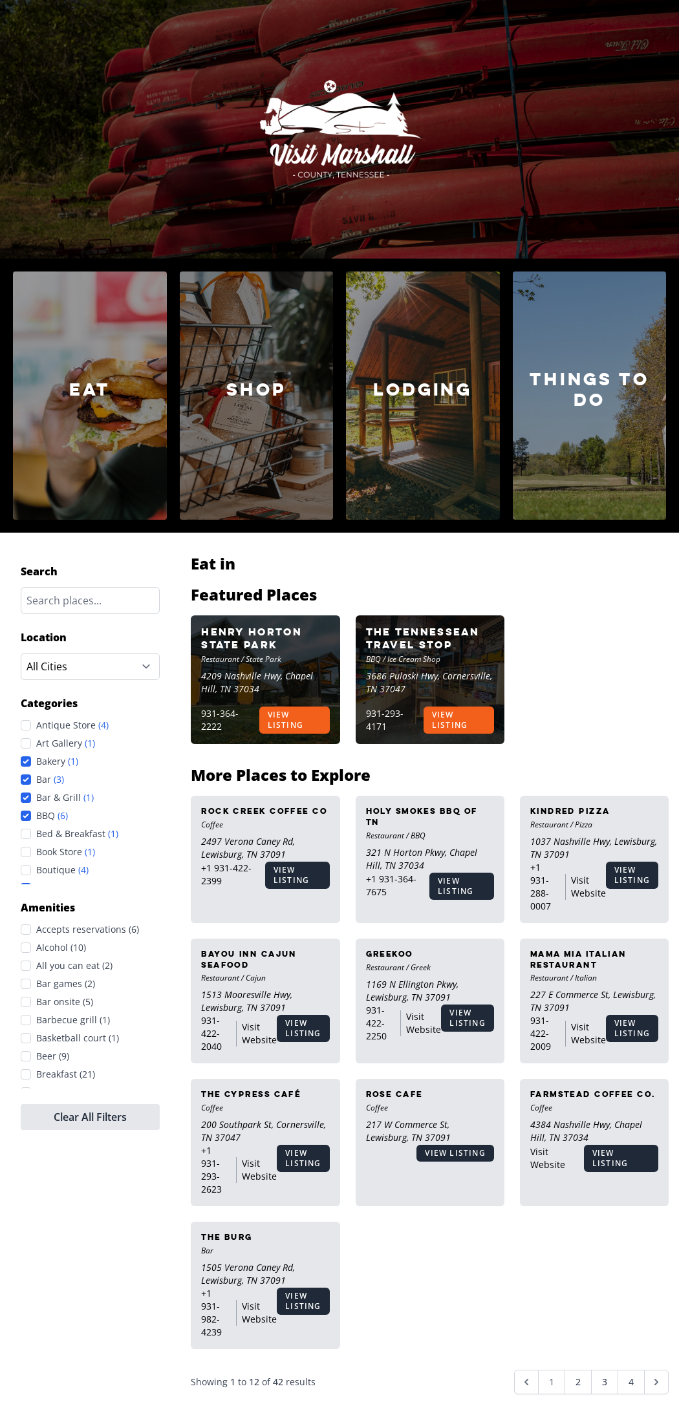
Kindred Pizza (570, 810)
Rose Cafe (394, 1094)
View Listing (285, 719)
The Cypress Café (251, 1094)
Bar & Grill (65, 797)
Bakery (57, 761)
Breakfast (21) (65, 1074)
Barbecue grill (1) (73, 1020)
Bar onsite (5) (64, 1001)
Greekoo (389, 953)
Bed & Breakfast (77, 833)
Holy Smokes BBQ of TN (422, 816)
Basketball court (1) (77, 1038)
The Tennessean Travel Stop (423, 638)
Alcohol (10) (61, 947)
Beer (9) (52, 1056)
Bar (50, 779)
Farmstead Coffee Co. (593, 1094)
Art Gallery (65, 743)
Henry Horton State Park (251, 638)
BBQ (52, 815)
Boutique (62, 870)
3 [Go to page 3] (604, 1382)
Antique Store (72, 725)
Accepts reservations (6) (87, 929)
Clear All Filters (90, 1117)
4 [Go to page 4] (631, 1382)
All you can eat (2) (74, 965)
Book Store (65, 852)
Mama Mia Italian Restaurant (578, 959)
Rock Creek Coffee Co (264, 810)
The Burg (227, 1236)
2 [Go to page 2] (578, 1382)
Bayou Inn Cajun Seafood (249, 959)
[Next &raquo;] (656, 1382)
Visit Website (588, 886)
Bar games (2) (65, 983)
